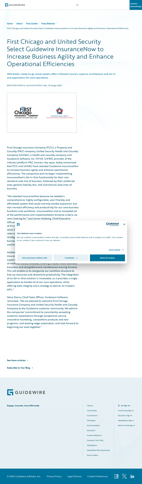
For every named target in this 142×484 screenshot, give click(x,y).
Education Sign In (125, 415)
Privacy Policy (54, 476)
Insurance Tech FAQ (95, 440)
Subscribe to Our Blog (18, 367)
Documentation (93, 425)
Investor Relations (94, 435)
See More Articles (16, 360)
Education (91, 430)
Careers (90, 405)
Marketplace (92, 445)
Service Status (92, 455)
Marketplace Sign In (126, 420)
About (19, 23)
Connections (92, 415)
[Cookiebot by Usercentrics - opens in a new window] (108, 224)
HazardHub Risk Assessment (98, 450)
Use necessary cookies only (34, 258)
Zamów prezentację (135, 5)
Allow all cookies (107, 258)
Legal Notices (74, 476)
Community (92, 410)
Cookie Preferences (97, 476)
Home (10, 23)
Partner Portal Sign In (126, 425)
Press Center (32, 23)
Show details (114, 250)
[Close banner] (124, 224)
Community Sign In (126, 410)
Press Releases (48, 23)
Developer (91, 420)
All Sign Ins (125, 405)
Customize (71, 258)
